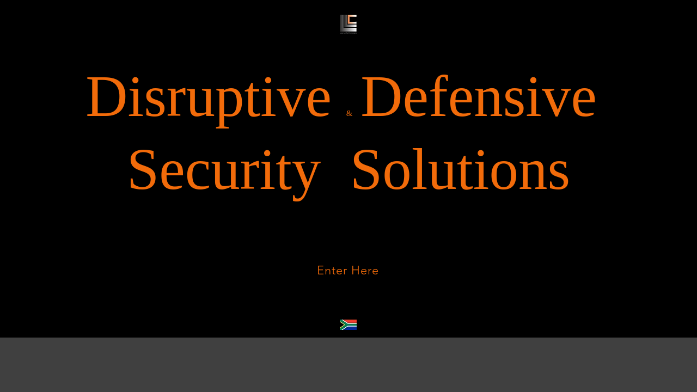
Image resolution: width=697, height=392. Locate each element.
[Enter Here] (348, 270)
